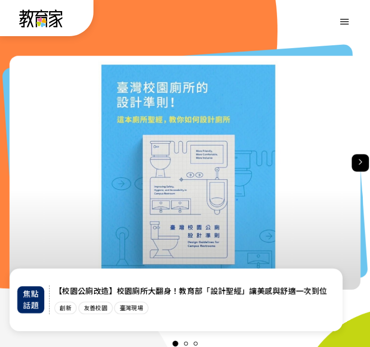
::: (16, 20)
